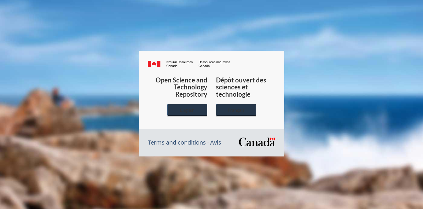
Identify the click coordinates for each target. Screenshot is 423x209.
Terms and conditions (177, 142)
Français (236, 110)
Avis (215, 142)
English (187, 110)
